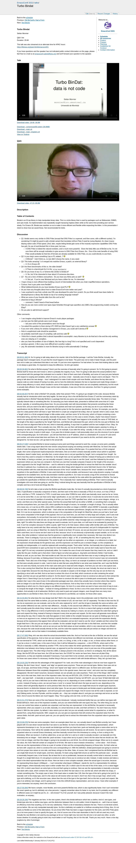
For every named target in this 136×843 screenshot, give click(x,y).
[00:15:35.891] (22, 598)
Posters (103, 40)
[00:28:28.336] (22, 800)
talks (36, 3)
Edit (90, 13)
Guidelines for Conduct (105, 47)
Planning (103, 44)
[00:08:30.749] (22, 489)
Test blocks (25, 23)
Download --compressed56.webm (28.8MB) (33, 127)
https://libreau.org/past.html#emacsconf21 (33, 47)
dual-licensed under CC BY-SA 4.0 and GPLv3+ (77, 837)
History (115, 13)
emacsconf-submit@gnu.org (45, 54)
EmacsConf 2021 (108, 31)
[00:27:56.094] (22, 788)
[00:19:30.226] (22, 663)
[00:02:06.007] (22, 394)
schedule (29, 18)
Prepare (103, 42)
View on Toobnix (23, 134)
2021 (31, 3)
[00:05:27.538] (22, 444)
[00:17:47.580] (22, 635)
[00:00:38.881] (22, 369)
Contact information (107, 50)
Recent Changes (104, 13)
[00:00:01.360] (22, 357)
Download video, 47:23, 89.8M (28, 203)
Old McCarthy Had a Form (34, 20)
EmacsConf (22, 3)
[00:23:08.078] (22, 722)
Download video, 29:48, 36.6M (28, 122)
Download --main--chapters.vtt (28, 132)
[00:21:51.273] (22, 700)
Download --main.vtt (24, 129)
